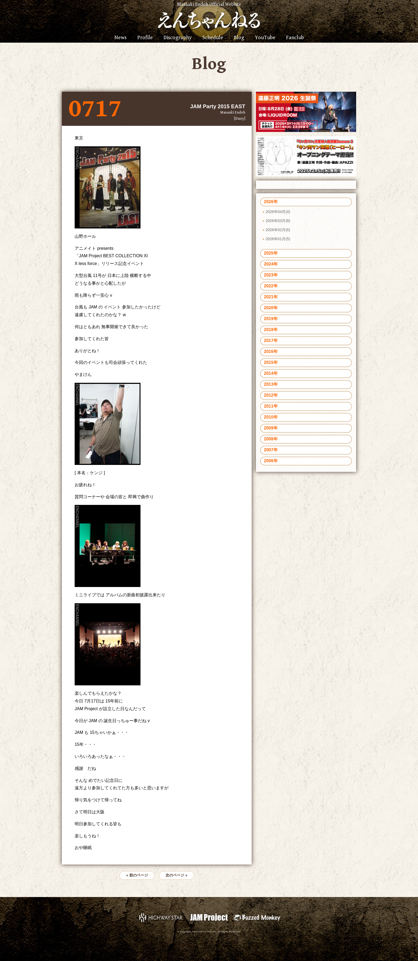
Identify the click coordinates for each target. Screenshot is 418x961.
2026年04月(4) (278, 212)
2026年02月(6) (278, 230)
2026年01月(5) (278, 239)
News (120, 38)
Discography (177, 38)
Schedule (212, 38)
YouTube (265, 38)
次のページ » (176, 875)
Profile (145, 38)
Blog (239, 38)
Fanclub (295, 38)
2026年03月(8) (278, 221)
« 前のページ (137, 875)
